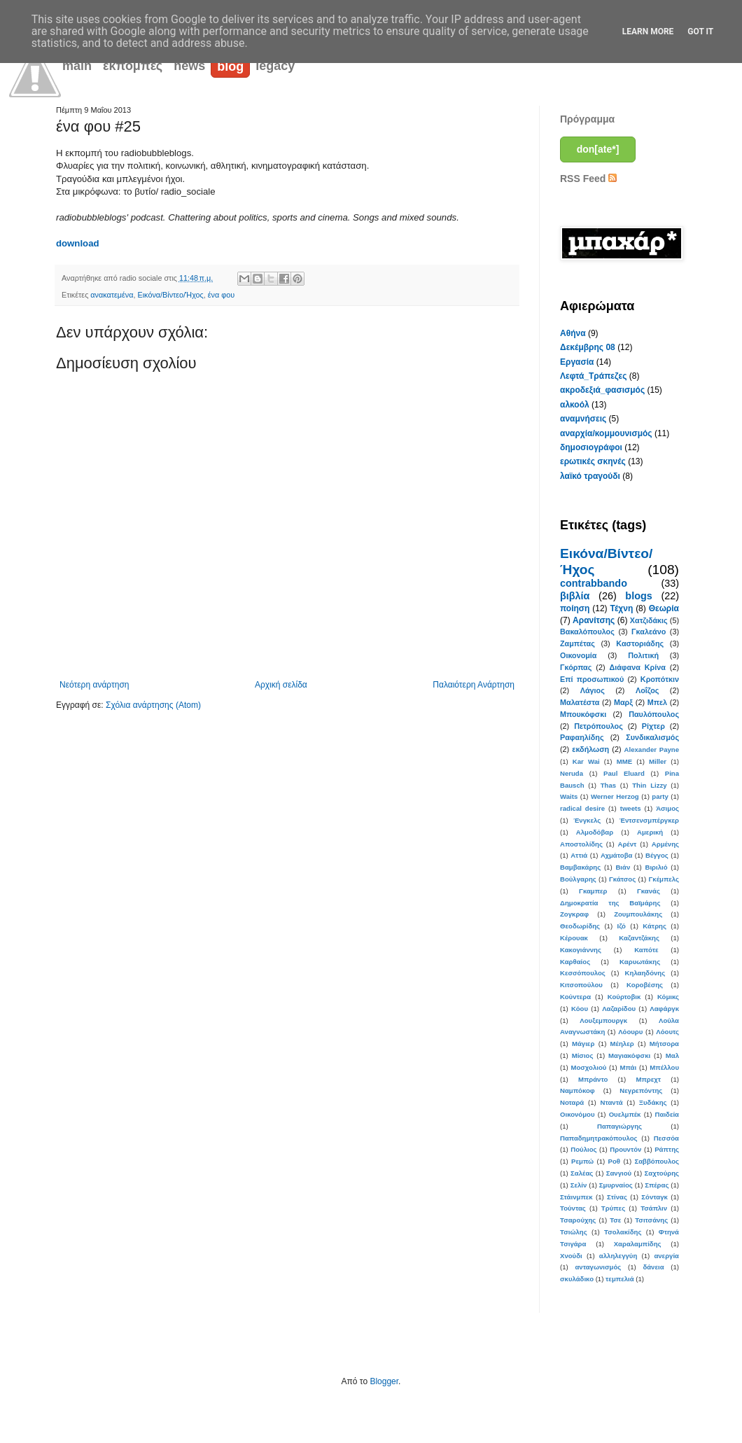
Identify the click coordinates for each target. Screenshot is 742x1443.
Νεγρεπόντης (641, 1090)
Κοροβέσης (644, 985)
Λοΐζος (647, 690)
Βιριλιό (656, 867)
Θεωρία (664, 608)
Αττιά (578, 855)
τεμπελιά (620, 1279)
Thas (608, 785)
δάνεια (653, 1267)
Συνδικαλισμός (652, 737)
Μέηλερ (622, 1043)
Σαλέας (581, 1173)
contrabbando (593, 583)
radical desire (582, 808)
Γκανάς (648, 891)
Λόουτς (667, 1032)
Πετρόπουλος (598, 726)
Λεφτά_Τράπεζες (593, 376)
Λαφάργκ (664, 1008)
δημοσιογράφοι (591, 447)
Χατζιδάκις (649, 620)
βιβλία (574, 595)
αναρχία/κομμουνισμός (606, 433)
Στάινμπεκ (576, 1197)
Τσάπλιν (653, 1208)
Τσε (615, 1220)
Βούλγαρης (578, 879)
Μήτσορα (664, 1043)
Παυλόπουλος (654, 714)
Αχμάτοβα (617, 855)
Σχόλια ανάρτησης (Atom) (153, 705)
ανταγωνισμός (598, 1267)
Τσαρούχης (578, 1220)
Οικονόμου (577, 1114)
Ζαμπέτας (577, 643)
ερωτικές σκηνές (593, 461)
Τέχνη (621, 608)
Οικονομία (578, 655)
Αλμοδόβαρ (594, 832)
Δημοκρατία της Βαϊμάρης (610, 903)
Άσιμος (667, 808)
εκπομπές (132, 66)
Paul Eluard (624, 773)
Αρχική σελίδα (281, 685)
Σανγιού (618, 1173)
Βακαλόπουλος (587, 631)
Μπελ (657, 702)
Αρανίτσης (594, 620)
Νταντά (612, 1102)
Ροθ (614, 1161)
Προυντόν (625, 1149)
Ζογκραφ (574, 914)
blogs (638, 595)
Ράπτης (666, 1149)
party (660, 796)
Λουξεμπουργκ (603, 1020)
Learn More (648, 31)
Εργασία (577, 362)
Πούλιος (583, 1149)
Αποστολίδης (581, 844)
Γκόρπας (576, 667)
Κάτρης (654, 926)
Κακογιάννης (580, 950)
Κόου (579, 1008)
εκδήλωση (590, 749)
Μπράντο (593, 1079)
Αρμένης (665, 844)
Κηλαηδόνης (645, 973)
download (77, 243)
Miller (657, 761)
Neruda (571, 773)
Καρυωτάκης (640, 962)
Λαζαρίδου (619, 1008)
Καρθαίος (575, 962)
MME (624, 761)
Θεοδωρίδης (580, 926)
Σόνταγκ (654, 1197)
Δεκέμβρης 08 (587, 347)
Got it (700, 31)
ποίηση (574, 608)
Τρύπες (613, 1208)
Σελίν (578, 1185)
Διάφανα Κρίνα (637, 667)
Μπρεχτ (648, 1079)
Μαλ (672, 1055)
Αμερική (650, 832)
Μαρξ (623, 702)
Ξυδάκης (653, 1102)
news (189, 66)
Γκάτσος (622, 879)
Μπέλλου (664, 1067)
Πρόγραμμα (587, 119)
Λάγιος (592, 690)
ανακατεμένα (111, 295)
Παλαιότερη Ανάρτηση (473, 685)
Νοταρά (572, 1102)
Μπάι (628, 1067)
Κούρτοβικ (624, 997)
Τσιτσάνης (651, 1220)
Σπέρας (656, 1185)
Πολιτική (643, 655)
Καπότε (646, 950)
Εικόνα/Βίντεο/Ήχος (171, 295)
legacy (275, 66)
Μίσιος (583, 1055)
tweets (630, 808)
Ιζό (621, 926)
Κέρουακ (574, 938)
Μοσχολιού (588, 1067)
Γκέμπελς (664, 879)
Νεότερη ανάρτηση (94, 685)
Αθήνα (573, 333)
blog (230, 67)
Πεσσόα (666, 1138)
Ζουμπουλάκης (638, 914)
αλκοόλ (574, 405)
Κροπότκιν (659, 679)
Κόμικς (668, 997)
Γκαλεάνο (648, 631)
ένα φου (221, 295)
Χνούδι (571, 1256)
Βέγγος (656, 855)
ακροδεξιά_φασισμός (602, 390)
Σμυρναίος (616, 1185)
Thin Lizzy (649, 785)
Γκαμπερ (593, 891)
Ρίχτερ (653, 726)
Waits (569, 796)
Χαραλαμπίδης (638, 1244)
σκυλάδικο (577, 1279)
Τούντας (573, 1208)
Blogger (384, 1381)
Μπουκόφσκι (583, 714)
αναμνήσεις (583, 419)
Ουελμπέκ (625, 1114)
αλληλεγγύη (618, 1256)
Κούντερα (575, 997)
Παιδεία (667, 1114)
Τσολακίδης (622, 1232)
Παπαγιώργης (619, 1126)
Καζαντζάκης (639, 938)
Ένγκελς (587, 820)
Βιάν (622, 867)
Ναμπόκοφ (577, 1090)
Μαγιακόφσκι (629, 1055)
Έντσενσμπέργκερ (649, 820)
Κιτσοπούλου (581, 985)
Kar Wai (586, 761)
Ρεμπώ (582, 1161)
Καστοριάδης (640, 643)
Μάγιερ (583, 1043)
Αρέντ (626, 844)
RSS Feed (588, 178)
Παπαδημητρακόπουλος (599, 1138)
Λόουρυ (630, 1032)
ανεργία (666, 1256)
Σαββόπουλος (656, 1161)
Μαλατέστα (579, 702)
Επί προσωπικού (592, 679)
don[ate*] (598, 149)
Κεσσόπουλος (583, 973)
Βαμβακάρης (580, 867)
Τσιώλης (573, 1232)
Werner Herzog (615, 796)
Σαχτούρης (662, 1173)
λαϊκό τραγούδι (590, 476)
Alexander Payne (651, 749)
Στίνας (617, 1197)
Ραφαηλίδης (582, 737)
